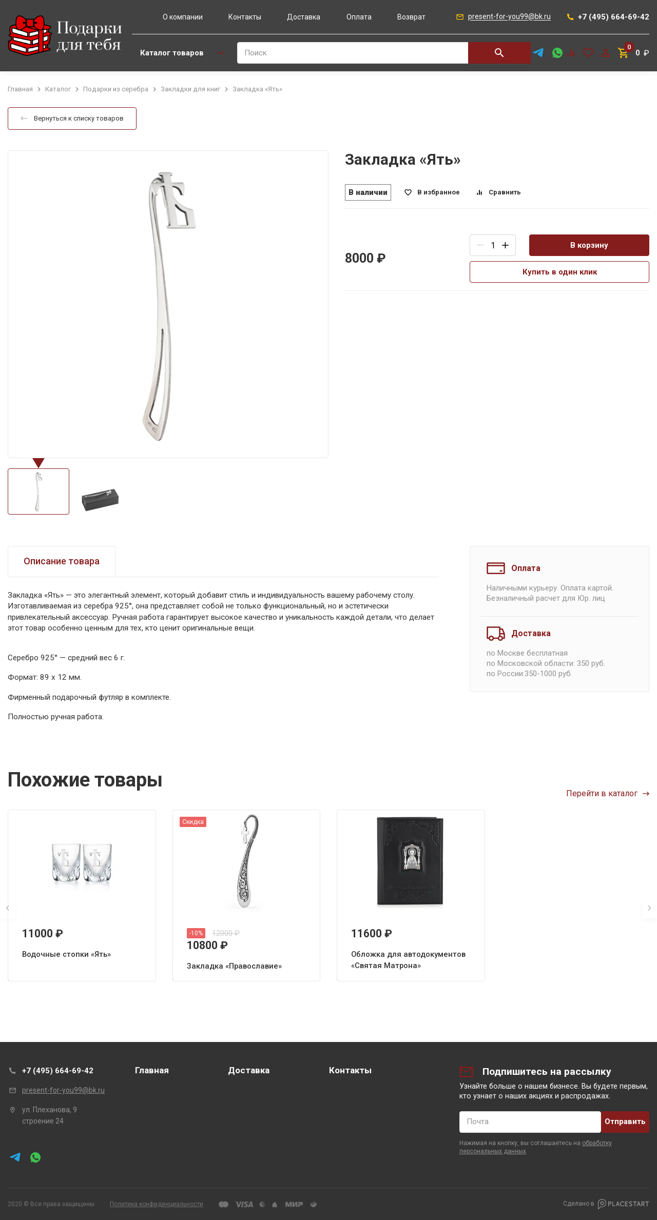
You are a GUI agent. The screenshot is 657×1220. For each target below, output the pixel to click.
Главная (152, 1070)
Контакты (244, 17)
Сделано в (606, 1204)
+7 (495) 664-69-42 (57, 1070)
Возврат (411, 17)
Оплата (359, 17)
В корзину (589, 245)
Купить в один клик (560, 272)
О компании (183, 17)
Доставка (303, 17)
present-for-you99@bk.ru (63, 1090)
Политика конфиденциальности (156, 1204)
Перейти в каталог (607, 793)
